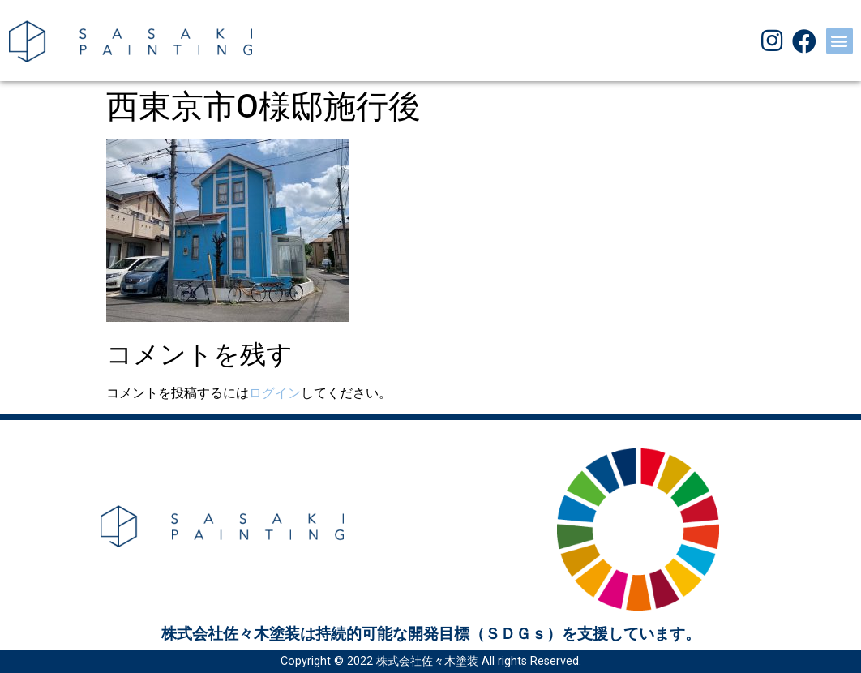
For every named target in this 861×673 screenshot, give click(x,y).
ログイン (275, 393)
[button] (839, 41)
